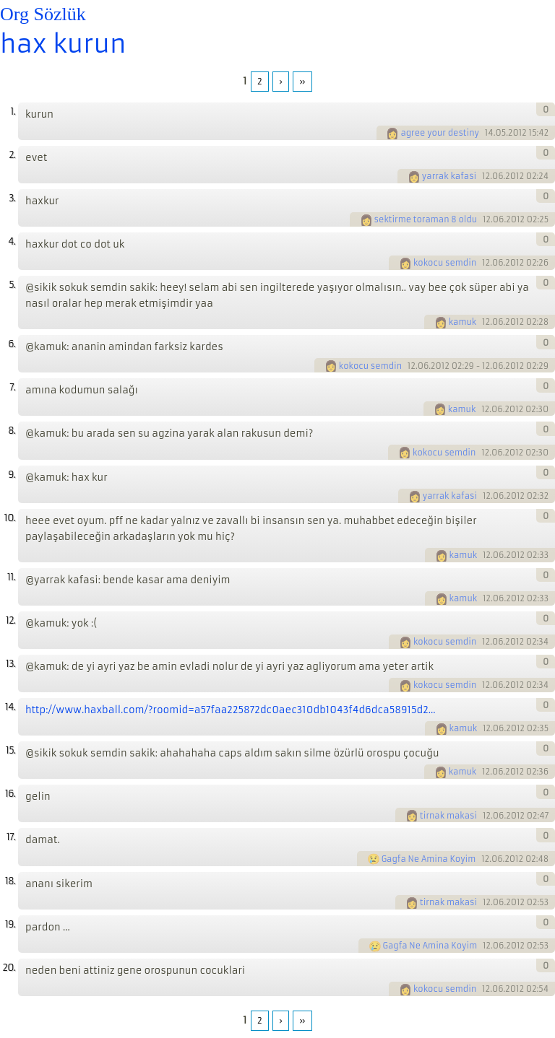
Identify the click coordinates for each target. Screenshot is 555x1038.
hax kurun (63, 44)
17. (11, 837)
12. (10, 620)
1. (12, 111)
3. (12, 198)
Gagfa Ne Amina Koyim (429, 859)
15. (10, 750)
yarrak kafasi (449, 176)
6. (11, 344)
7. (12, 387)
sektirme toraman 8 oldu (426, 219)
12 (486, 176)
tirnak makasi (448, 816)
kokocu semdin (444, 263)
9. (11, 474)
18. (10, 881)
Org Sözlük (43, 14)
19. (10, 924)
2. (12, 155)
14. (10, 707)
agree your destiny (439, 133)
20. (8, 967)
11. (11, 577)
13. (10, 664)
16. (10, 794)
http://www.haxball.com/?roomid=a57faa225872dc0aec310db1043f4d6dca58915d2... (230, 710)
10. (9, 518)
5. (12, 285)
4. (11, 241)
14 (489, 133)
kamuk (463, 322)
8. (11, 430)
